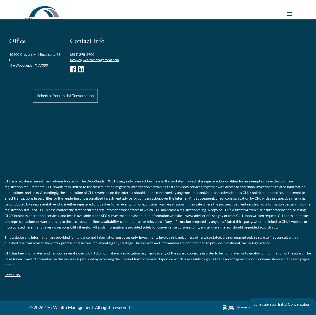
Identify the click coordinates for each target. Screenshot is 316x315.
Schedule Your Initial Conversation (65, 95)
